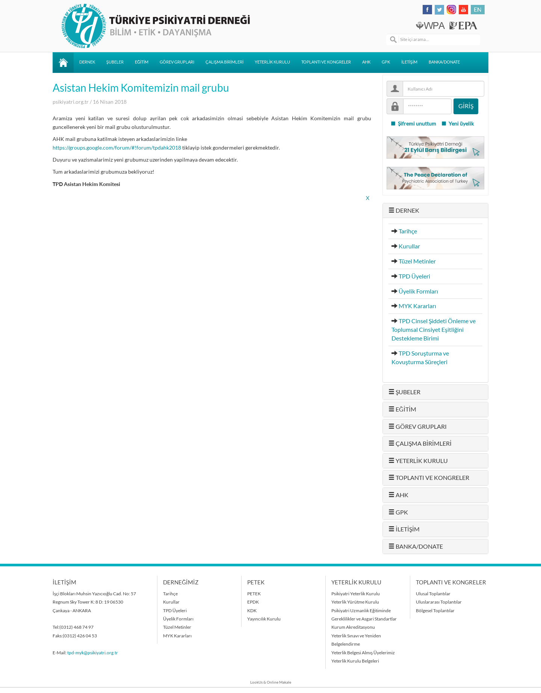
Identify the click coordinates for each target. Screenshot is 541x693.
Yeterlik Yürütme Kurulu (355, 601)
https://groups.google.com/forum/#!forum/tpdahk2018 (117, 148)
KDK (252, 610)
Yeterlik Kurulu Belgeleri (355, 660)
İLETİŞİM (409, 62)
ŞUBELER (115, 62)
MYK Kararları (417, 306)
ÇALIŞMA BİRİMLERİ (224, 62)
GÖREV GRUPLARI (177, 62)
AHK (366, 62)
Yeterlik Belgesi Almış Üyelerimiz (363, 652)
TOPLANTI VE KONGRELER (326, 62)
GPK (386, 62)
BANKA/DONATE (444, 62)
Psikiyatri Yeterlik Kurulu (355, 593)
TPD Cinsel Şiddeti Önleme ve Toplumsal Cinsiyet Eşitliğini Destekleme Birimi (433, 330)
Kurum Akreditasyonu (353, 627)
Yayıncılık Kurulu (264, 618)
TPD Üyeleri (414, 276)
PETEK (254, 593)
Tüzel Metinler (417, 261)
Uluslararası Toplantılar (439, 601)
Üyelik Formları (418, 291)
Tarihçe (408, 231)
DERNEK (87, 62)
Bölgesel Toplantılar (435, 610)
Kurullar (409, 246)
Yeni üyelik (457, 124)
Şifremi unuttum (413, 124)
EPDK (253, 601)
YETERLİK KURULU (272, 62)
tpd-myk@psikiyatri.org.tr (92, 652)
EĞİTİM (141, 62)
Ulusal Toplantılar (433, 593)
